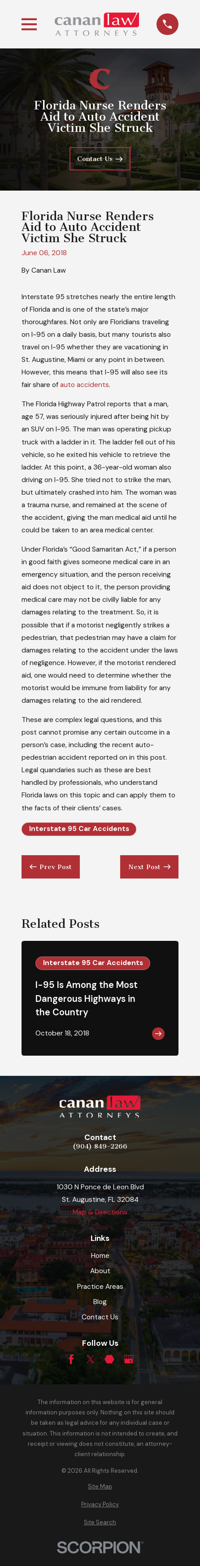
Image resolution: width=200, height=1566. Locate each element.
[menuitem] (100, 1486)
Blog (100, 1301)
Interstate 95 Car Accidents (79, 828)
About (100, 1270)
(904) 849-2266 (100, 1146)
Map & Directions (100, 1212)
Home (100, 1255)
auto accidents (84, 384)
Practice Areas (100, 1286)
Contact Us (100, 1317)
